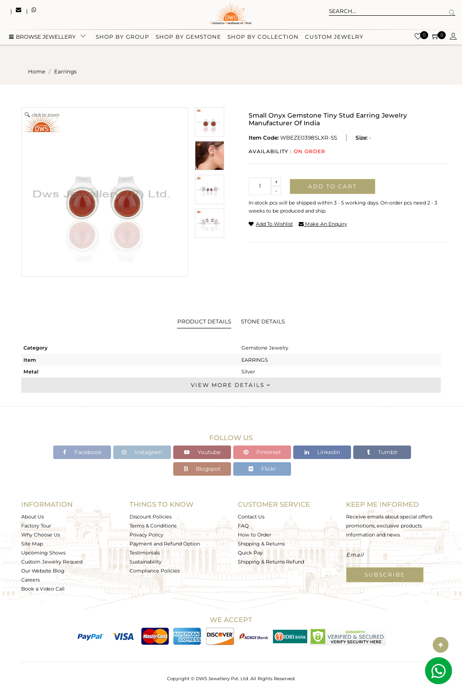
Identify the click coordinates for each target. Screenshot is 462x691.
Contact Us (251, 517)
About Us (32, 517)
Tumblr (382, 452)
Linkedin (322, 452)
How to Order (254, 535)
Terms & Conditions (152, 526)
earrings (65, 71)
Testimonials (144, 553)
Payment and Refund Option (164, 544)
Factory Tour (36, 526)
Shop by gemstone (188, 37)
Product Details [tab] (204, 321)
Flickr (262, 468)
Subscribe (385, 574)
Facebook (82, 452)
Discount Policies (150, 517)
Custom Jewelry (334, 37)
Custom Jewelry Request (52, 562)
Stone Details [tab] (263, 321)
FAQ (243, 526)
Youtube (202, 452)
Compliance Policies (154, 571)
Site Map (32, 544)
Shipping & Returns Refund (271, 562)
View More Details (231, 385)
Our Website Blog (43, 571)
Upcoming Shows (43, 553)
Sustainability (145, 562)
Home (36, 71)
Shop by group (122, 37)
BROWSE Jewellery (42, 37)
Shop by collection (263, 37)
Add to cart (332, 186)
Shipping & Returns (261, 544)
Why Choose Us (40, 535)
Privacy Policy (146, 535)
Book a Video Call (43, 589)
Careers (30, 580)
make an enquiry (323, 224)
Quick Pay (250, 553)
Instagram (142, 452)
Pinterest (262, 452)
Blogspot (202, 468)
